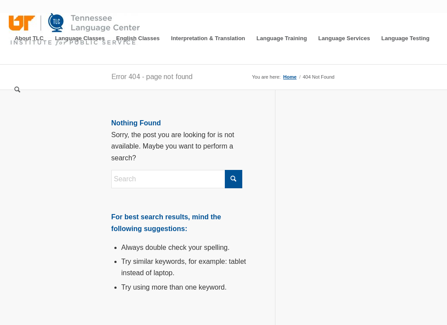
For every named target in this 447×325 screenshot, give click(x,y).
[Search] (17, 90)
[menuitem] (29, 38)
